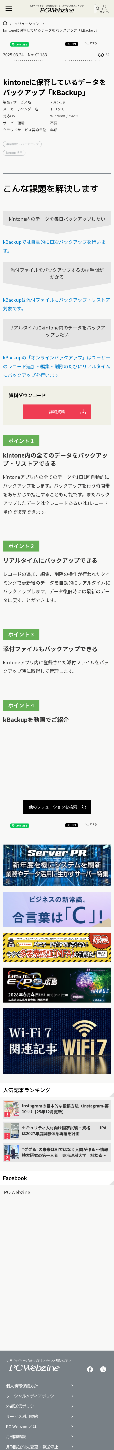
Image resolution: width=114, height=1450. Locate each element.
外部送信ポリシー (22, 1406)
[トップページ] (4, 23)
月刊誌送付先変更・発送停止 (32, 1447)
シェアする (90, 43)
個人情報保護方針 (22, 1386)
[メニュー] (9, 8)
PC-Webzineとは (21, 1427)
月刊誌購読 (16, 1437)
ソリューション (26, 23)
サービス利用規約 (22, 1416)
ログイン (104, 9)
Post (71, 44)
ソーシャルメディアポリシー (32, 1396)
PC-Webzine (17, 1192)
